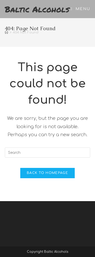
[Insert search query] (47, 153)
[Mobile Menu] (80, 9)
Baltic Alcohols (37, 9)
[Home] (6, 32)
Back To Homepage (47, 173)
